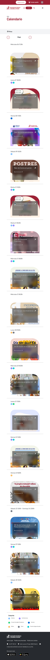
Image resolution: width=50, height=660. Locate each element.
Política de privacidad (20, 640)
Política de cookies (32, 640)
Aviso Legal (10, 640)
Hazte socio (21, 2)
